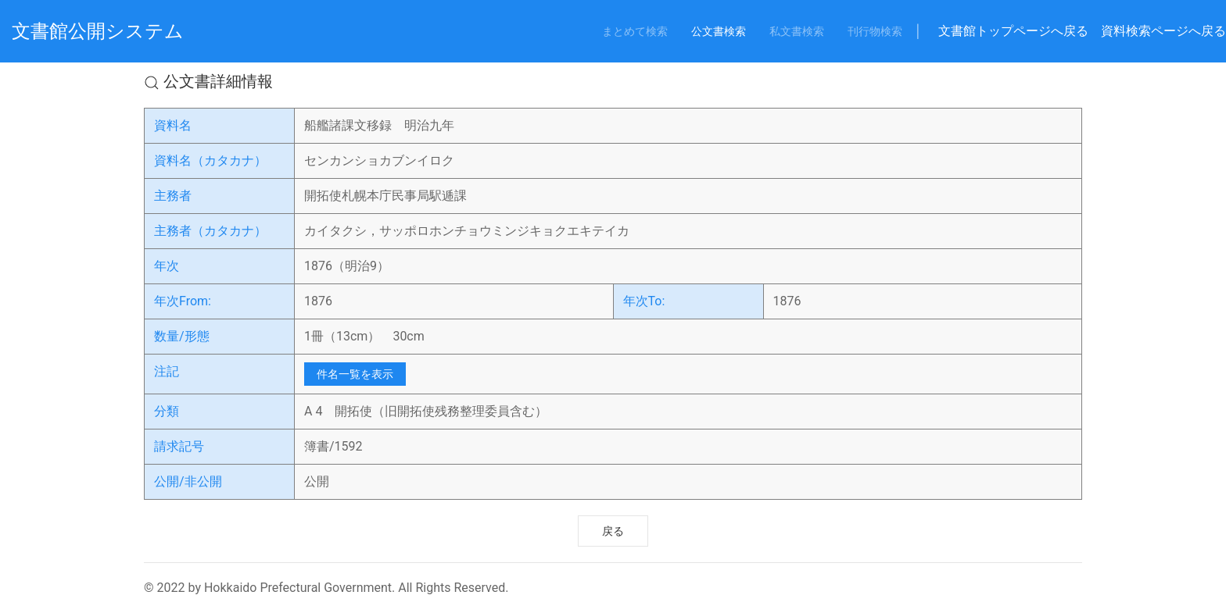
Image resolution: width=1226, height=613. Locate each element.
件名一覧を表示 (355, 374)
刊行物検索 (875, 31)
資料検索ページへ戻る (1163, 30)
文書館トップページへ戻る (1013, 30)
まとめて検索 (635, 31)
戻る (613, 531)
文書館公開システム (98, 31)
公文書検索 (718, 31)
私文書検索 (796, 31)
